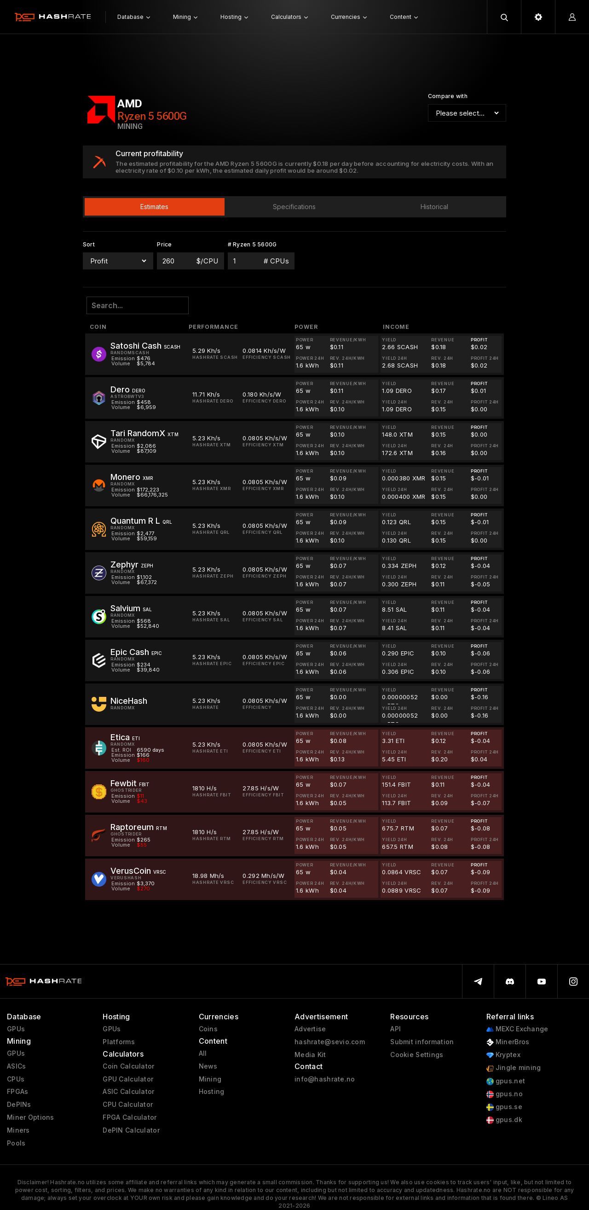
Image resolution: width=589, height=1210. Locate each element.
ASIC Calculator (128, 1091)
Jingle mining (513, 1068)
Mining (210, 1079)
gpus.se (504, 1107)
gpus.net (505, 1081)
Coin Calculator (128, 1066)
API (395, 1029)
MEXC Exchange (517, 1029)
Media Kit (310, 1054)
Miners (18, 1130)
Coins (208, 1029)
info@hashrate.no (324, 1079)
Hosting (212, 1091)
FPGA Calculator (129, 1117)
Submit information (422, 1042)
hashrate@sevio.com (329, 1042)
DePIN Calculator (131, 1130)
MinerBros (508, 1042)
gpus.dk (504, 1120)
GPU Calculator (128, 1079)
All (203, 1053)
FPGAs (17, 1091)
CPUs (15, 1079)
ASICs (16, 1066)
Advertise (310, 1029)
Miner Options (30, 1117)
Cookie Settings (416, 1054)
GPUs (16, 1029)
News (208, 1066)
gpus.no (504, 1094)
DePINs (19, 1104)
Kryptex (503, 1055)
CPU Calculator (128, 1104)
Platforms (119, 1042)
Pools (16, 1143)
